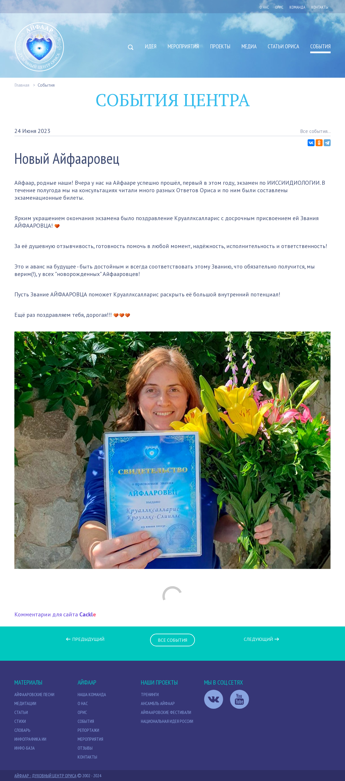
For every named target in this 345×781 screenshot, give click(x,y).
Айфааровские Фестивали (166, 712)
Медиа (248, 46)
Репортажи (88, 730)
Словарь (22, 730)
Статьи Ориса (283, 46)
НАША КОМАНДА (92, 694)
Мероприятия (183, 46)
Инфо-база (24, 748)
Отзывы (85, 748)
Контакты (319, 7)
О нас (264, 7)
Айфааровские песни (34, 694)
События (320, 46)
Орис (82, 712)
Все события (172, 640)
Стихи (20, 721)
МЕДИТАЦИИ (25, 703)
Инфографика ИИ (30, 739)
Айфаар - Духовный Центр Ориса (45, 775)
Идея (150, 46)
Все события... (315, 131)
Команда (297, 7)
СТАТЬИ (21, 712)
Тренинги (150, 694)
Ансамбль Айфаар (158, 703)
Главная (21, 85)
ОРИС (279, 7)
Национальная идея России (167, 721)
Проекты (220, 46)
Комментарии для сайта (55, 614)
